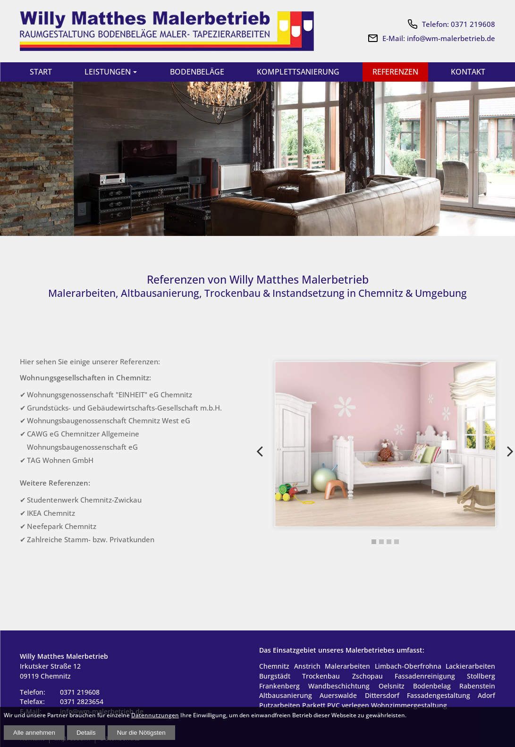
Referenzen (394, 72)
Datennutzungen (155, 715)
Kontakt (467, 72)
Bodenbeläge (196, 72)
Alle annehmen (34, 732)
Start (41, 72)
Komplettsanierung (296, 72)
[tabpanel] (385, 445)
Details (86, 732)
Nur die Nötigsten (141, 732)
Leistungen (107, 72)
